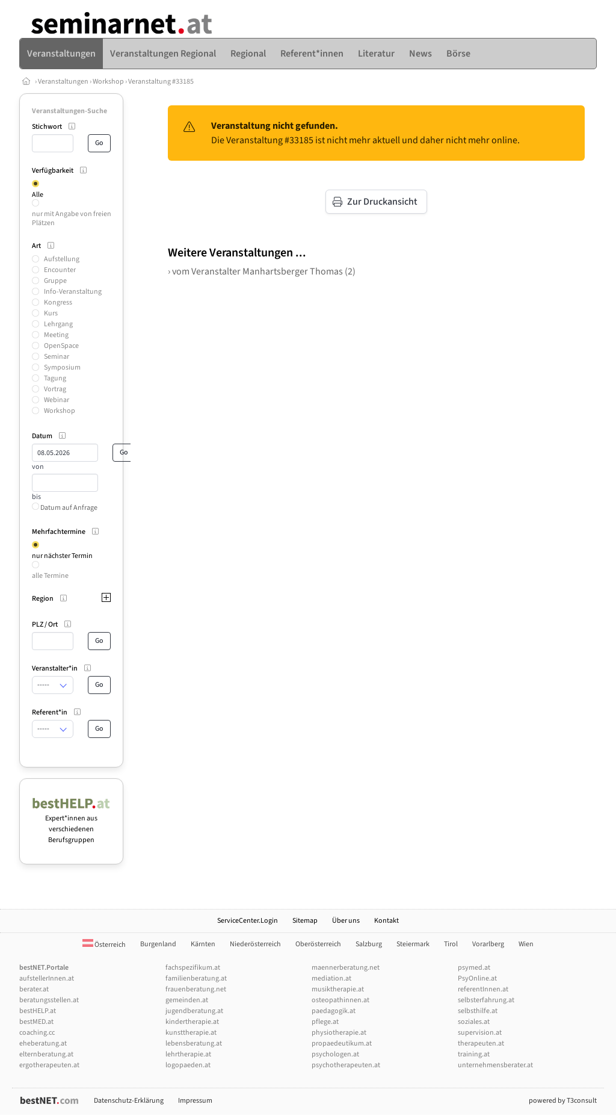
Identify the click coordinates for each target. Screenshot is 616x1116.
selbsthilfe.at (477, 1011)
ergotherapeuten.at (49, 1065)
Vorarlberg (488, 944)
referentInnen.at (483, 989)
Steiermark (413, 944)
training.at (474, 1054)
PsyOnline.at (477, 978)
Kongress (58, 302)
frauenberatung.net (195, 989)
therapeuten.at (481, 1043)
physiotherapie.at (339, 1033)
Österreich (104, 945)
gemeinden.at (186, 1000)
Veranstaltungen (63, 81)
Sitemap (305, 921)
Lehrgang (58, 324)
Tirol (451, 944)
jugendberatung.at (194, 1011)
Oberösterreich (318, 944)
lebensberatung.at (193, 1043)
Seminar (56, 357)
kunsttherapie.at (191, 1033)
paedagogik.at (334, 1011)
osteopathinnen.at (340, 1000)
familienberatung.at (196, 978)
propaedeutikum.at (342, 1043)
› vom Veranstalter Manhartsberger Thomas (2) (262, 271)
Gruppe (55, 281)
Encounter (60, 270)
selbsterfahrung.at (486, 1000)
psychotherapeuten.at (346, 1065)
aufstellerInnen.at (46, 978)
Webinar (56, 400)
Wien (526, 944)
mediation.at (331, 978)
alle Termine (50, 576)
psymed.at (474, 968)
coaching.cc (37, 1033)
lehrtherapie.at (188, 1054)
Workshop (108, 81)
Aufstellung (61, 259)
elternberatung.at (46, 1054)
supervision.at (480, 1033)
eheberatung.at (43, 1043)
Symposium (62, 367)
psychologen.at (335, 1054)
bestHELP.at (37, 1011)
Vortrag (55, 389)
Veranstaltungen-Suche (69, 111)
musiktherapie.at (338, 989)
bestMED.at (36, 1022)
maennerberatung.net (346, 968)
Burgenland (158, 944)
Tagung (55, 378)
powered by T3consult (563, 1101)
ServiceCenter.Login (247, 921)
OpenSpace (61, 346)
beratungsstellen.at (49, 1000)
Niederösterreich (255, 944)
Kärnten (203, 944)
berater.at (34, 989)
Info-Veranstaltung (73, 292)
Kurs (51, 313)
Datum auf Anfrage (64, 508)
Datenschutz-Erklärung (129, 1101)
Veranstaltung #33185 (161, 81)
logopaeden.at (188, 1065)
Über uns (346, 921)
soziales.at (474, 1022)
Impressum (195, 1101)
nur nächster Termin (62, 556)
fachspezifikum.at (192, 968)
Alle (37, 195)
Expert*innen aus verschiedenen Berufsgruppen (71, 823)
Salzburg (369, 944)
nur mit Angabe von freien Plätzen (71, 218)
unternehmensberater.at (495, 1065)
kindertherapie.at (192, 1022)
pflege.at (325, 1022)
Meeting (56, 335)
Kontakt (386, 921)
